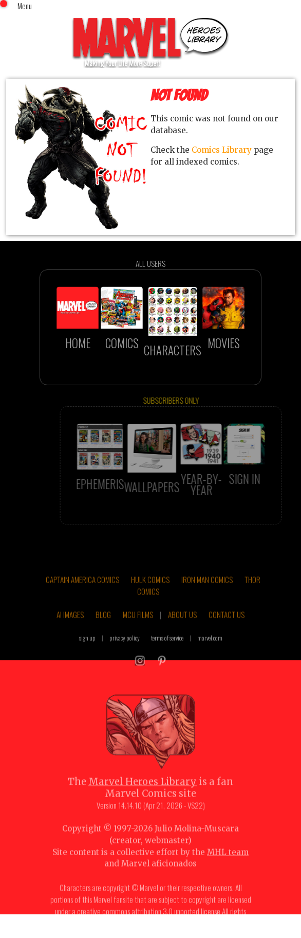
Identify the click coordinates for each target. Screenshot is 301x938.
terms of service (167, 648)
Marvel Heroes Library (142, 792)
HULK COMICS (150, 589)
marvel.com (209, 648)
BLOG (103, 624)
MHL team (228, 862)
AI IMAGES (70, 624)
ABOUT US (182, 624)
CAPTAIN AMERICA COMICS (82, 589)
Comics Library (222, 150)
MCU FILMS (138, 624)
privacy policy (124, 648)
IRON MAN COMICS (207, 589)
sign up (87, 648)
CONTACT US (226, 624)
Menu (24, 5)
